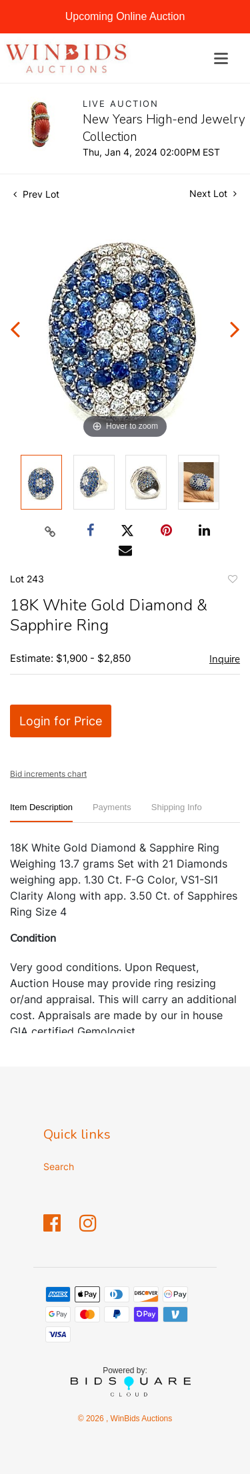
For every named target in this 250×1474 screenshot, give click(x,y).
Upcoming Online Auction (125, 16)
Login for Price (60, 721)
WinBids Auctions (140, 1418)
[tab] (41, 812)
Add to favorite (232, 581)
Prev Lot (36, 194)
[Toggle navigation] (221, 58)
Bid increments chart (48, 774)
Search (58, 1166)
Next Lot (213, 193)
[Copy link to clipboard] (50, 531)
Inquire (224, 659)
